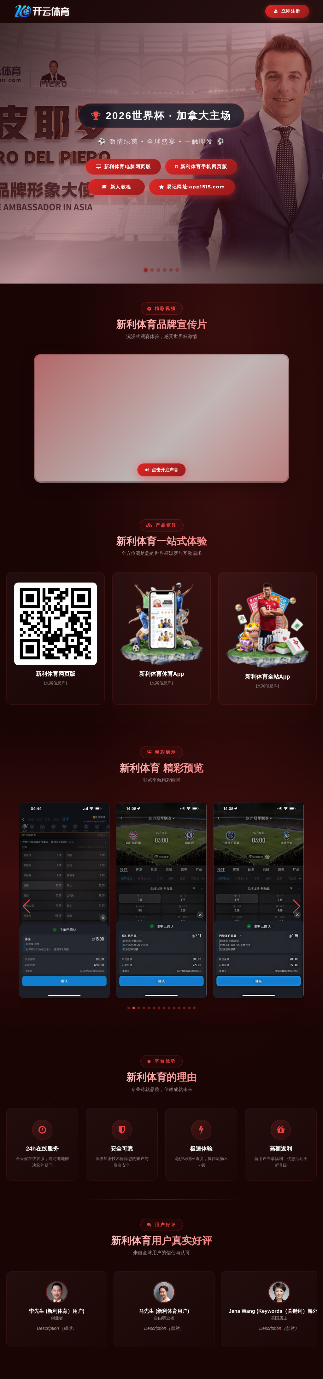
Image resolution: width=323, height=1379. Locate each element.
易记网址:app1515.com (192, 187)
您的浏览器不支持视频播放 (161, 418)
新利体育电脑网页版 (123, 167)
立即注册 (287, 11)
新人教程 (116, 187)
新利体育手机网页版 (201, 167)
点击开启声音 (161, 469)
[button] (128, 1008)
